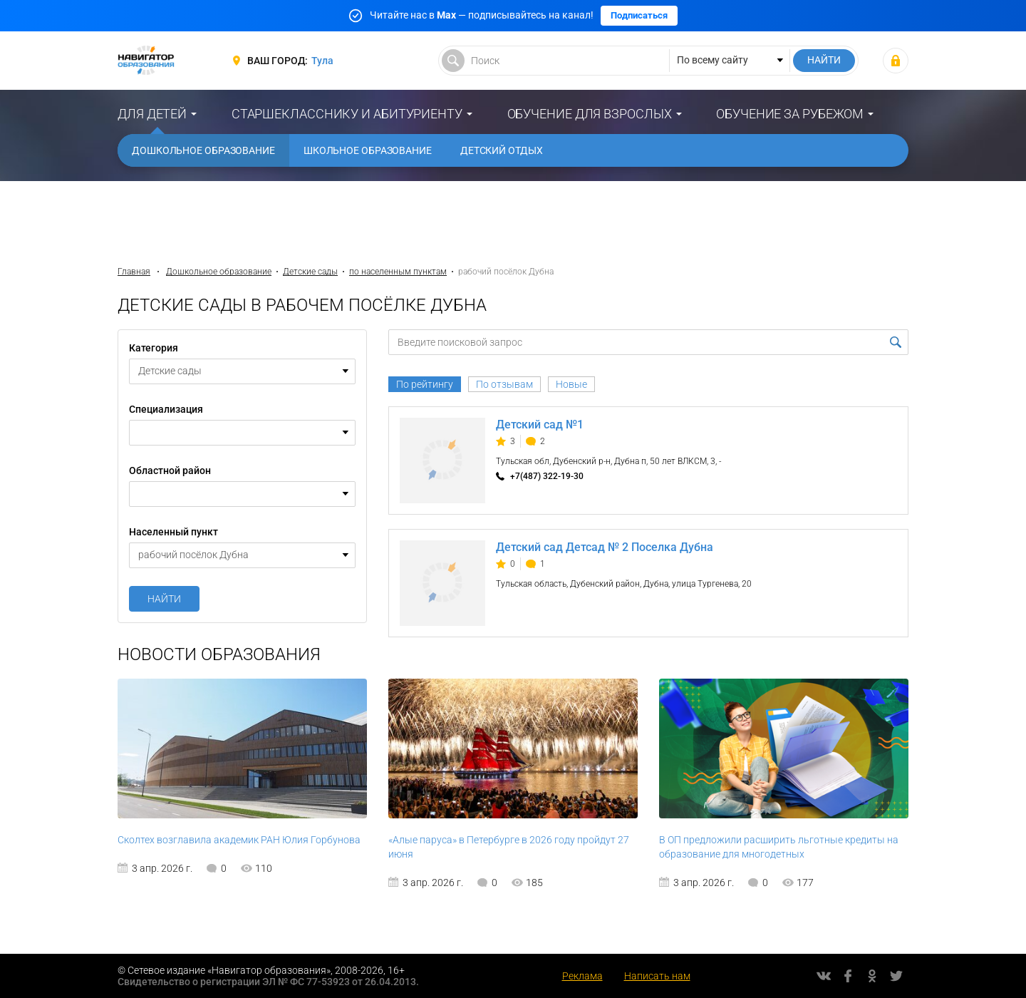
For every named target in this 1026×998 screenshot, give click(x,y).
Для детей (152, 113)
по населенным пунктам (398, 272)
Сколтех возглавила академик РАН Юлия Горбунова (239, 839)
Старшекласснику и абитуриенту (347, 113)
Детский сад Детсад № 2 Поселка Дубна (604, 547)
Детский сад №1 (540, 424)
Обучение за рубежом (790, 113)
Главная (134, 272)
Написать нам (657, 976)
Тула (322, 60)
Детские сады (310, 272)
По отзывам (504, 384)
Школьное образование (368, 150)
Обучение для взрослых (589, 113)
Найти (164, 599)
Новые (571, 384)
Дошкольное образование (203, 150)
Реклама (582, 976)
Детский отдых (501, 150)
